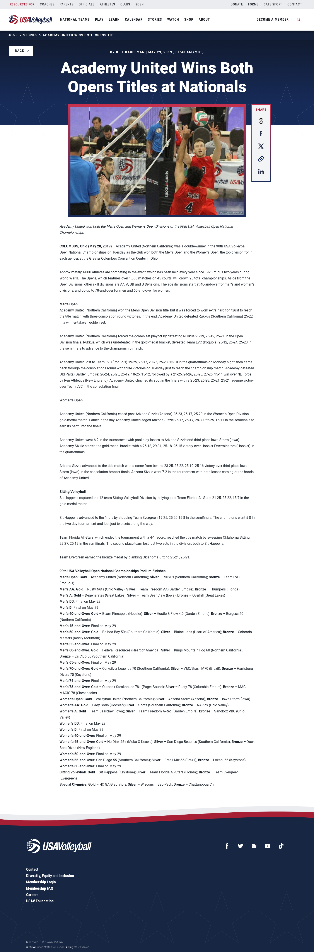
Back (19, 51)
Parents (66, 4)
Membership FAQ (39, 888)
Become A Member (273, 19)
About (204, 19)
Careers (32, 894)
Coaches (47, 4)
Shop (188, 19)
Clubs (125, 4)
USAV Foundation (40, 901)
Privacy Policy (52, 942)
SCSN (139, 4)
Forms (253, 4)
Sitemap (32, 942)
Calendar (134, 19)
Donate (237, 4)
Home (13, 35)
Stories (155, 19)
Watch (173, 19)
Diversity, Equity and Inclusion (50, 875)
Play (99, 19)
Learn (114, 19)
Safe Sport (273, 4)
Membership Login (41, 882)
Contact (294, 4)
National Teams (75, 19)
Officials (87, 4)
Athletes (107, 4)
